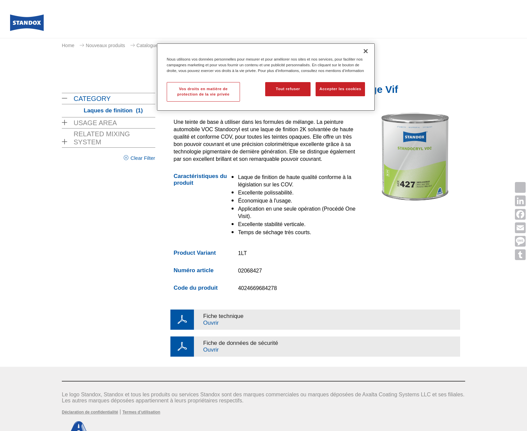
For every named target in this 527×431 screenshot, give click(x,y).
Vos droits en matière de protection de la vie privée (203, 91)
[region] (266, 77)
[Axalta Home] (27, 24)
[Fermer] (365, 51)
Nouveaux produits (105, 45)
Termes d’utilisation (141, 412)
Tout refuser (288, 89)
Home (68, 45)
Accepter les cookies (340, 89)
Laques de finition (113, 110)
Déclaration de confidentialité (90, 412)
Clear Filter (142, 158)
